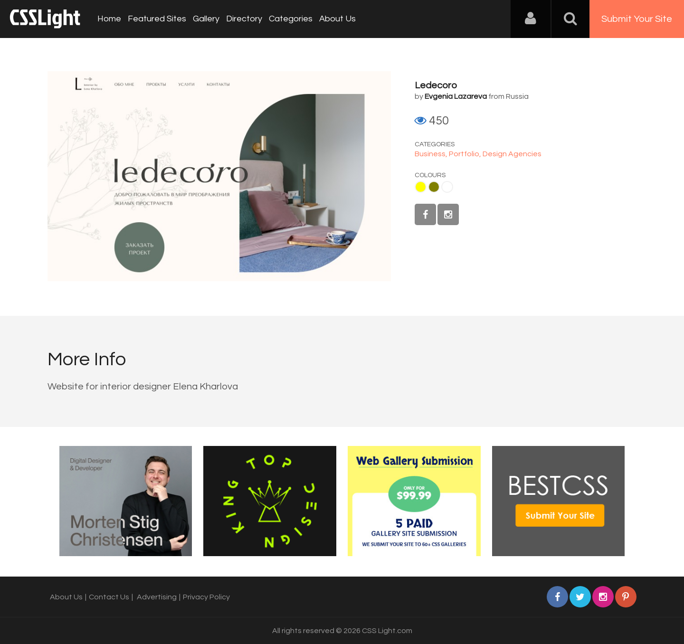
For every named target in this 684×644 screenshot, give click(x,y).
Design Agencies (512, 154)
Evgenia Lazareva (456, 96)
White (447, 187)
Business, (432, 154)
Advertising (157, 597)
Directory (244, 18)
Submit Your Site (636, 19)
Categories (291, 18)
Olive (434, 187)
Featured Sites (157, 18)
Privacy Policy (206, 597)
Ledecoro (436, 85)
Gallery (206, 18)
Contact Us (109, 597)
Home (109, 18)
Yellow (421, 187)
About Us (337, 18)
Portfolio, (466, 154)
